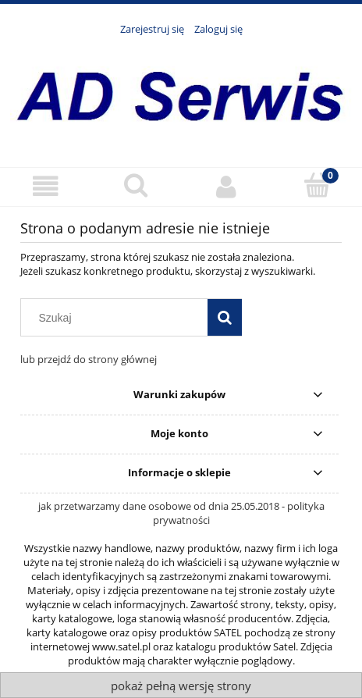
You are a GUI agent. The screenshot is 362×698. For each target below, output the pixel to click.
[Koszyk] (317, 185)
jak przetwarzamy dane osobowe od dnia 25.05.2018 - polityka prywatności (181, 513)
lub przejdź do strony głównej (88, 359)
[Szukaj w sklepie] (117, 317)
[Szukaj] (135, 185)
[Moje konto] (226, 186)
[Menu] (45, 186)
